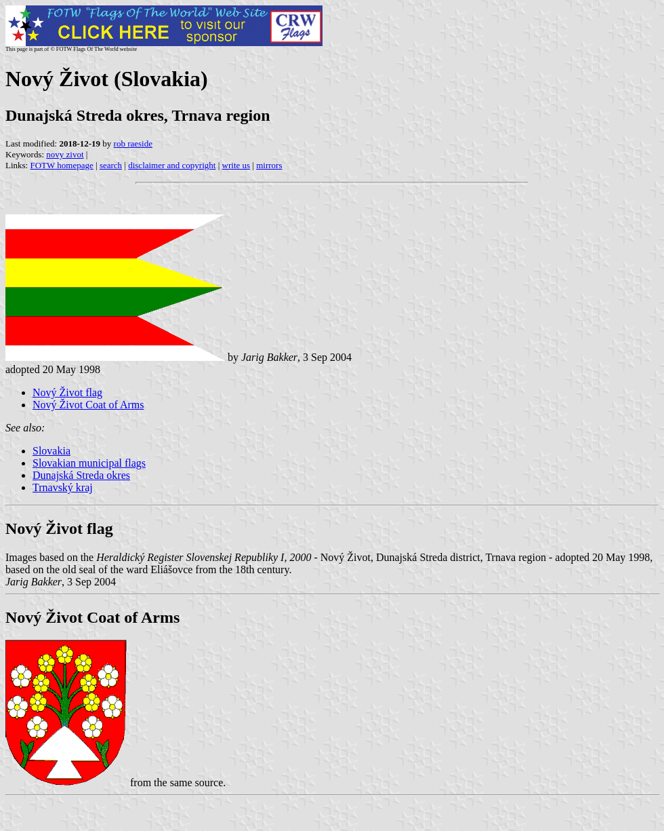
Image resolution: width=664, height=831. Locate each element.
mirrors (269, 165)
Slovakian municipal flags (89, 463)
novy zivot (64, 154)
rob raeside (133, 143)
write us (236, 165)
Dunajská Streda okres (81, 475)
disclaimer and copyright (171, 165)
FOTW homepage (61, 165)
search (111, 165)
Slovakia (51, 451)
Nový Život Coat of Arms (88, 404)
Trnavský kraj (63, 487)
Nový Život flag (67, 392)
